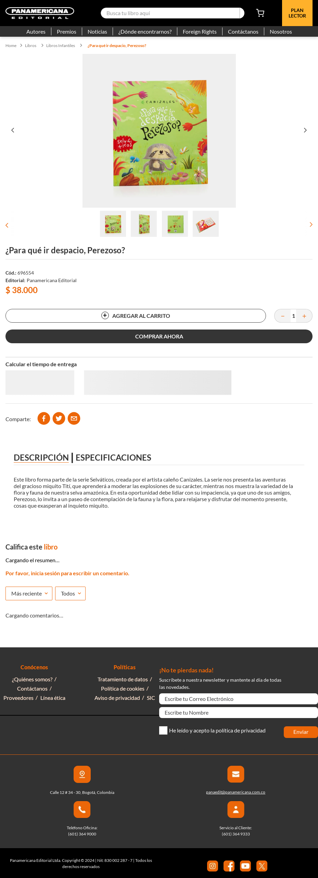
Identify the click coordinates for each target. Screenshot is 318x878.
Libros (30, 45)
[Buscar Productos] (242, 13)
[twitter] (59, 419)
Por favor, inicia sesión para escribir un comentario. (67, 573)
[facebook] (44, 419)
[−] (282, 316)
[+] (304, 316)
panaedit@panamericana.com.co (235, 792)
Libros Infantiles (60, 45)
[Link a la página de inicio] (10, 45)
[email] (74, 419)
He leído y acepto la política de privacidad (217, 730)
